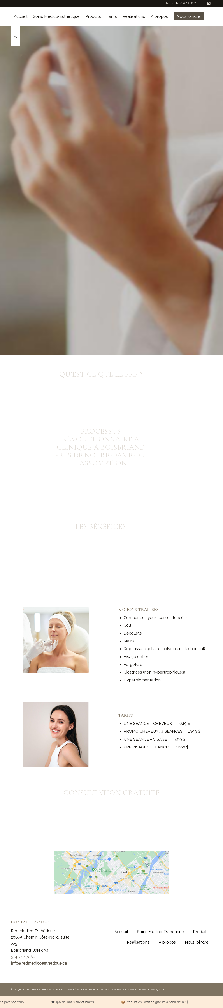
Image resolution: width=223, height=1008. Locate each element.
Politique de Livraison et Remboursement (112, 989)
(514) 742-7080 (186, 3)
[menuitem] (20, 16)
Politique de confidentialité (71, 989)
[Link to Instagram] (208, 3)
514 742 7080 (23, 956)
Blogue (169, 3)
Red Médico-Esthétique (40, 989)
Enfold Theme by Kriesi (152, 989)
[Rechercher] (15, 36)
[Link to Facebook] (202, 3)
